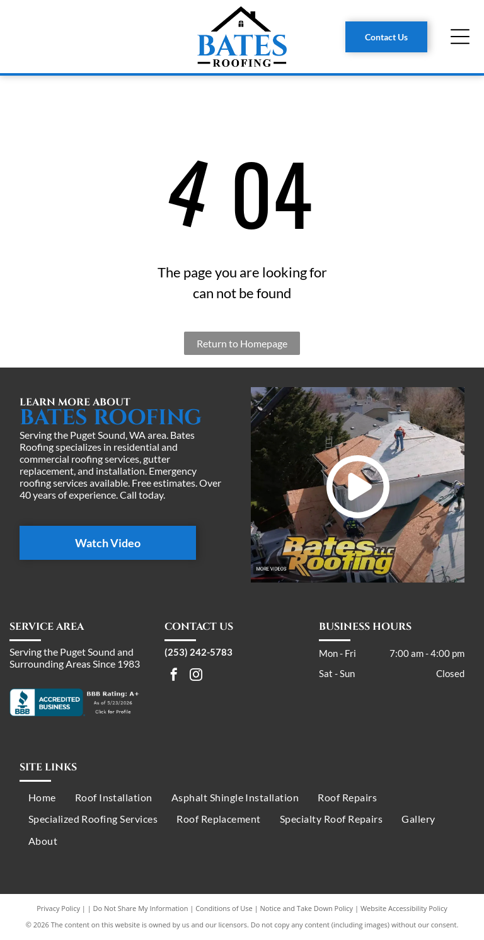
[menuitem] (42, 797)
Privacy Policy (58, 908)
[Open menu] (460, 36)
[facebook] (173, 676)
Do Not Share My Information (140, 908)
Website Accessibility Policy (403, 908)
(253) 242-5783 (198, 652)
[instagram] (196, 676)
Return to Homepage (242, 343)
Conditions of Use (224, 908)
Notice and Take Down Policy (307, 908)
